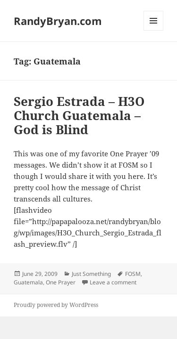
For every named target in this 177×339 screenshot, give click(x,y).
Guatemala (28, 282)
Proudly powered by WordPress (56, 305)
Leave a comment (113, 282)
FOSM (133, 274)
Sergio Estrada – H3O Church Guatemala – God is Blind (79, 115)
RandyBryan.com (58, 21)
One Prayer (61, 282)
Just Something (91, 274)
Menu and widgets (153, 30)
